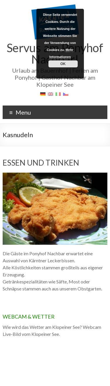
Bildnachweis (83, 373)
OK (63, 64)
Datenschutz (61, 373)
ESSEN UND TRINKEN (41, 162)
